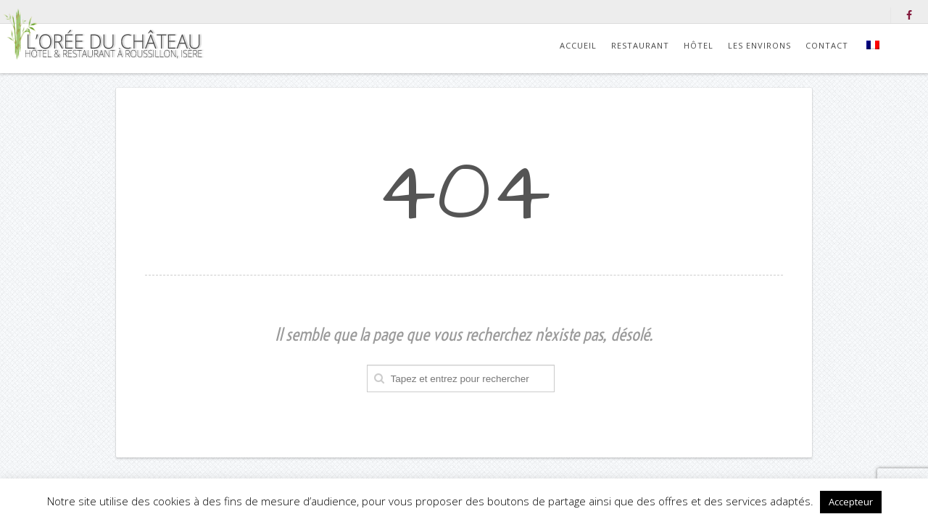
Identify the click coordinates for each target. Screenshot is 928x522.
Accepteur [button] (851, 501)
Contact (826, 45)
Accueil (578, 45)
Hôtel (698, 45)
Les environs (759, 45)
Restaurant (640, 45)
